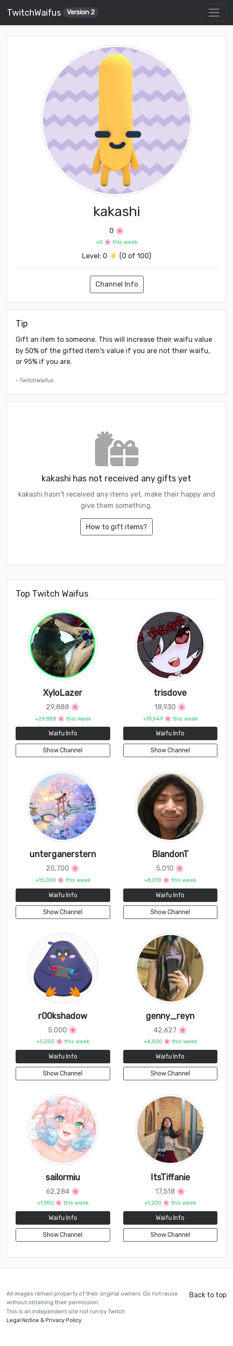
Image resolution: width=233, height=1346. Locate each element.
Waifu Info (63, 733)
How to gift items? (116, 527)
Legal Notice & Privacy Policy (44, 1320)
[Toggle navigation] (214, 12)
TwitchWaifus (52, 12)
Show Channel (62, 750)
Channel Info (116, 284)
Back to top (207, 1295)
